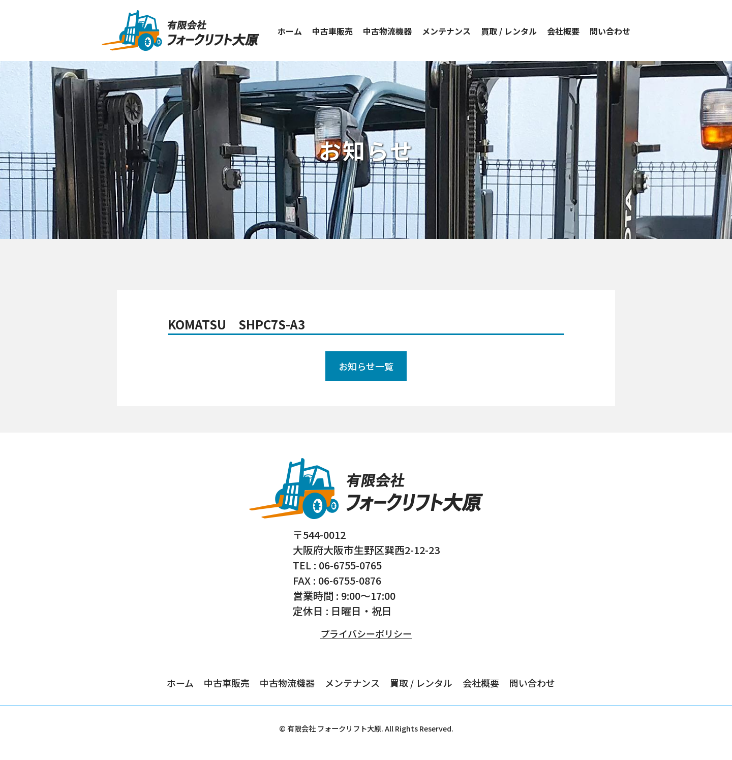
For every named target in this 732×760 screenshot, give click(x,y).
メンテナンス (446, 31)
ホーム (290, 31)
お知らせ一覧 (366, 366)
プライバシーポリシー (366, 633)
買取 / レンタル (509, 31)
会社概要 (563, 31)
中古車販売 (332, 31)
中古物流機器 (387, 31)
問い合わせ (610, 31)
